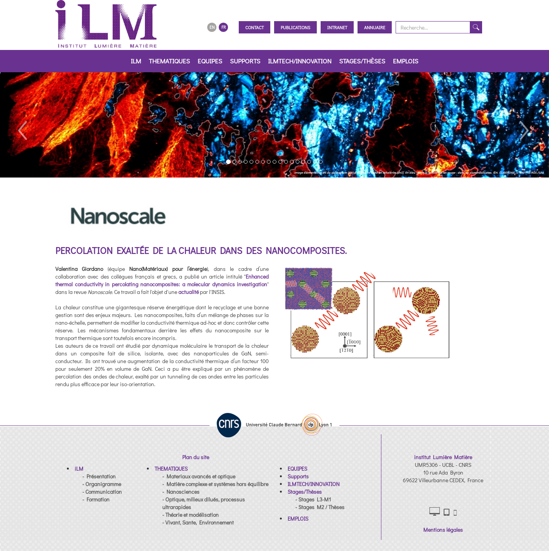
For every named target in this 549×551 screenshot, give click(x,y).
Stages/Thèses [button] (362, 60)
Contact (254, 27)
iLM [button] (136, 60)
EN (212, 27)
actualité (188, 291)
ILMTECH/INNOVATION (299, 60)
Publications (295, 27)
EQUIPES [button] (210, 60)
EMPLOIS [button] (405, 60)
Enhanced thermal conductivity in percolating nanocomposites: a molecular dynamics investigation (162, 280)
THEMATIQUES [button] (169, 60)
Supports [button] (245, 60)
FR (223, 27)
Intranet (337, 27)
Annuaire (374, 27)
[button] (22, 125)
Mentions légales (443, 529)
